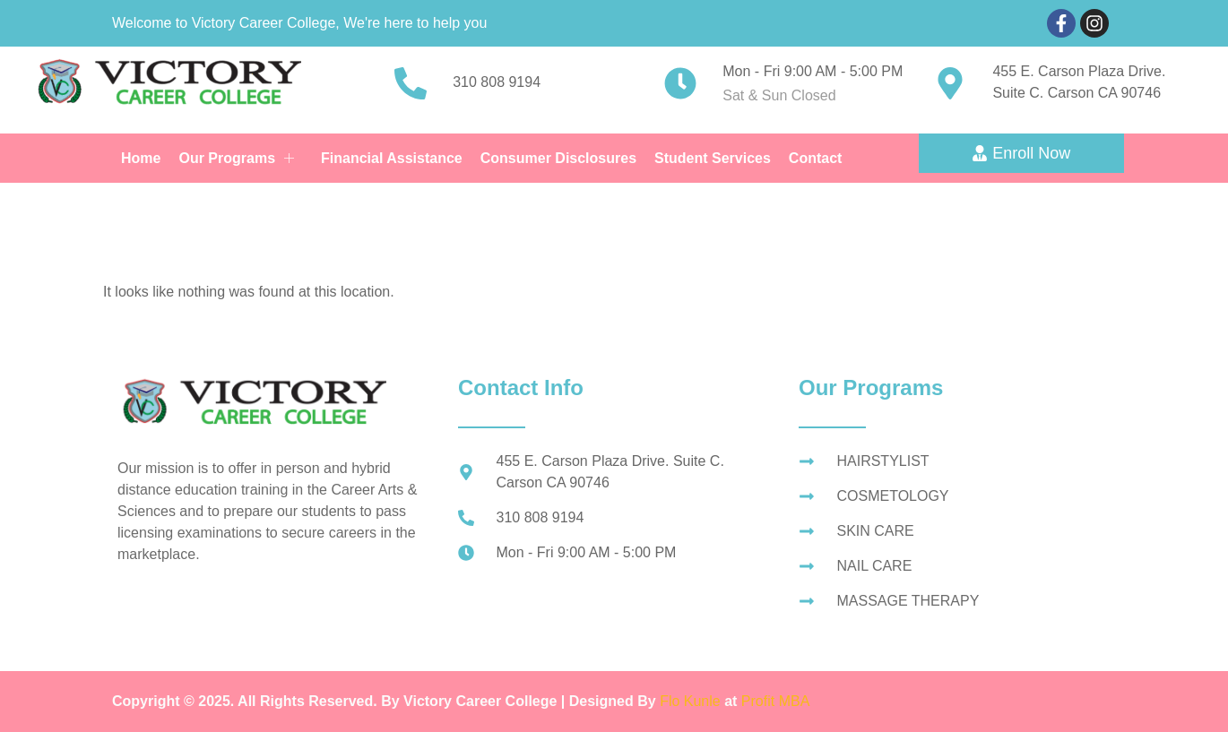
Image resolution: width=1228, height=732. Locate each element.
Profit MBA (775, 701)
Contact (816, 158)
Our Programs (236, 158)
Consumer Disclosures (558, 158)
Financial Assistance (392, 158)
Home (140, 158)
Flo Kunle (692, 701)
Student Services (712, 158)
